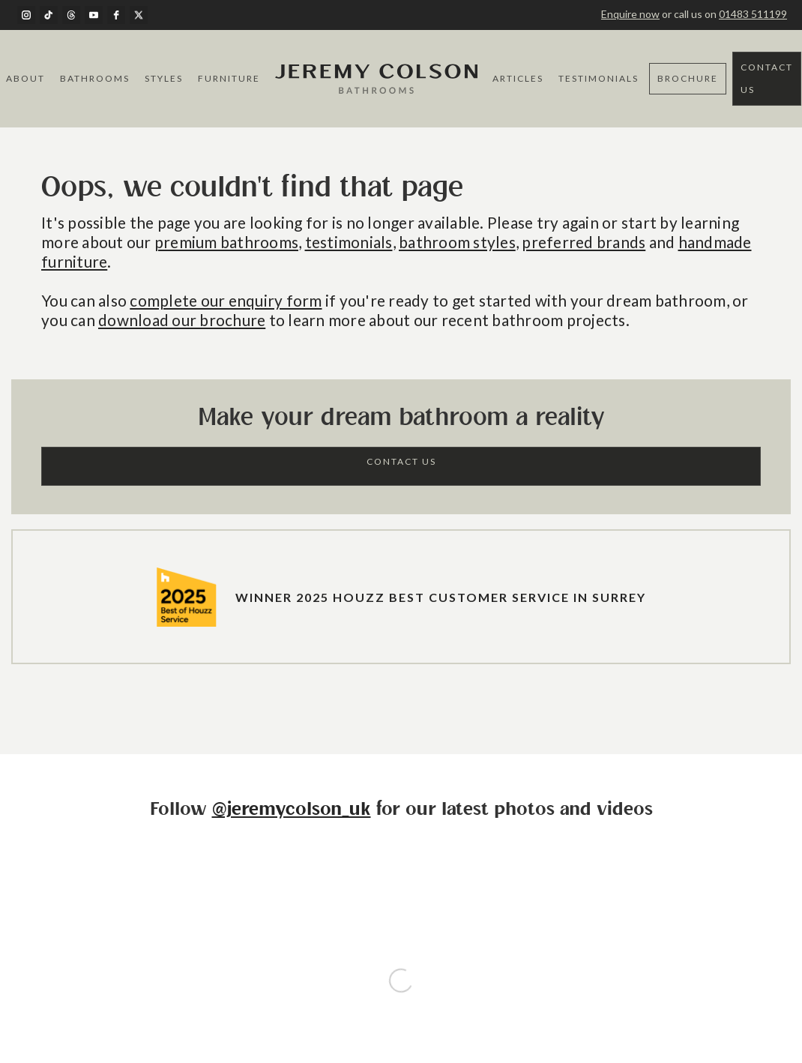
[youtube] (94, 15)
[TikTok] (49, 15)
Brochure (687, 78)
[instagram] (26, 15)
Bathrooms (95, 78)
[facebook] (116, 15)
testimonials (349, 241)
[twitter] (139, 15)
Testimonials (598, 78)
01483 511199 (753, 13)
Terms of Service (362, 980)
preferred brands (583, 241)
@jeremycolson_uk (291, 810)
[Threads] (71, 15)
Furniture (229, 78)
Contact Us (767, 78)
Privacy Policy (436, 980)
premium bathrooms (226, 241)
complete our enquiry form (226, 300)
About (25, 78)
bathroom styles (457, 241)
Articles (517, 78)
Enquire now (630, 13)
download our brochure (181, 319)
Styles (164, 78)
